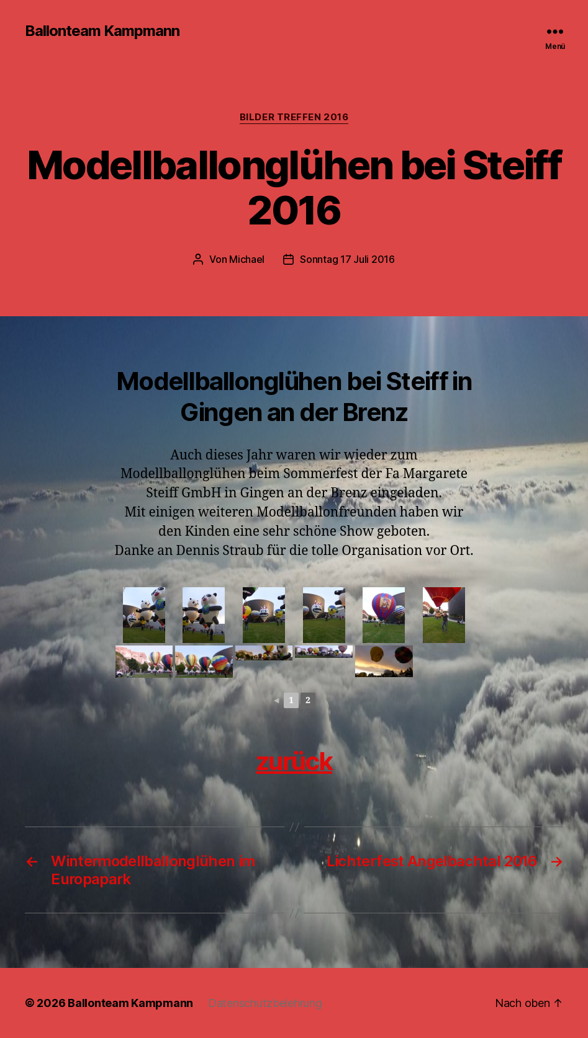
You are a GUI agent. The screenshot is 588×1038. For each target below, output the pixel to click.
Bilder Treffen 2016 (294, 117)
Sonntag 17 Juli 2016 (347, 259)
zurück (294, 761)
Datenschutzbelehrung (265, 1002)
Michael (247, 259)
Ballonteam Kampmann (102, 31)
